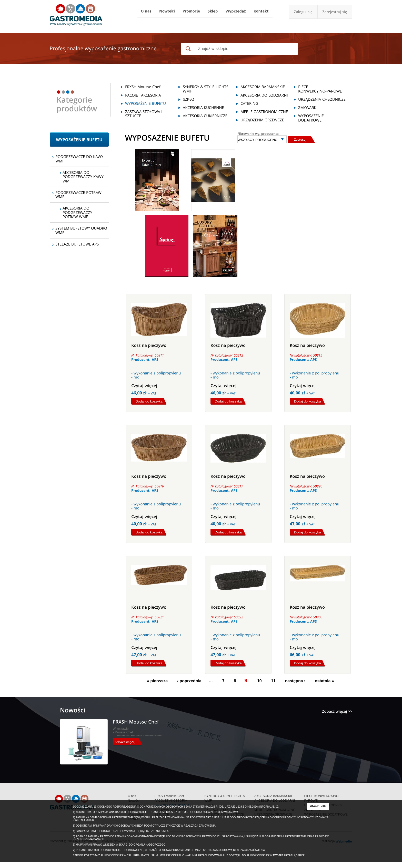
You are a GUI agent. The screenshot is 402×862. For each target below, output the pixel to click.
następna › (295, 681)
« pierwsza (157, 681)
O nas (132, 796)
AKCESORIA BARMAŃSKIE (273, 796)
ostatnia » (324, 681)
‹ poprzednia (189, 681)
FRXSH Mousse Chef (169, 796)
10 (259, 681)
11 (273, 681)
